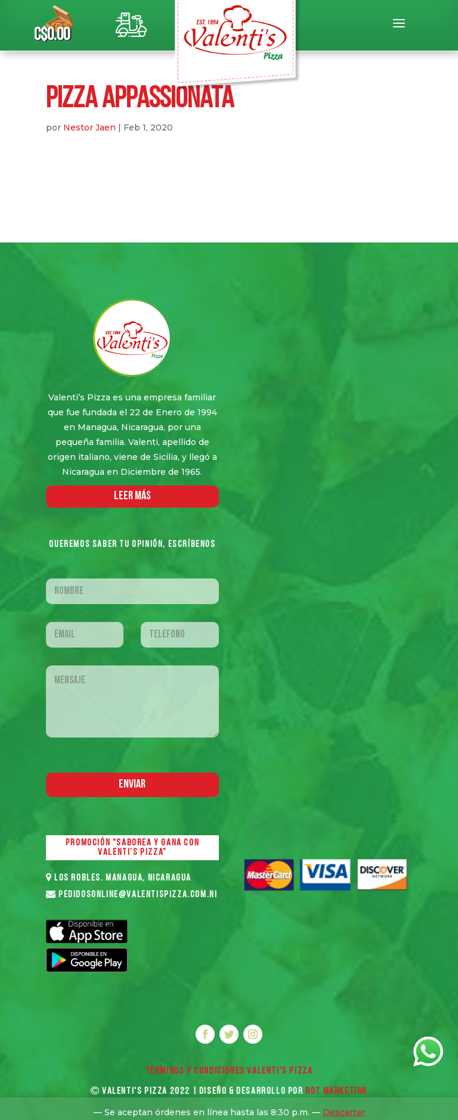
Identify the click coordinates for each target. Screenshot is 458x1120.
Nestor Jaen (89, 127)
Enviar (132, 785)
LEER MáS (132, 496)
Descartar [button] (344, 1112)
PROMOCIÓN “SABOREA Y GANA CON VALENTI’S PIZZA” (132, 847)
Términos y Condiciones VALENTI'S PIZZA (229, 1071)
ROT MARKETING (336, 1091)
